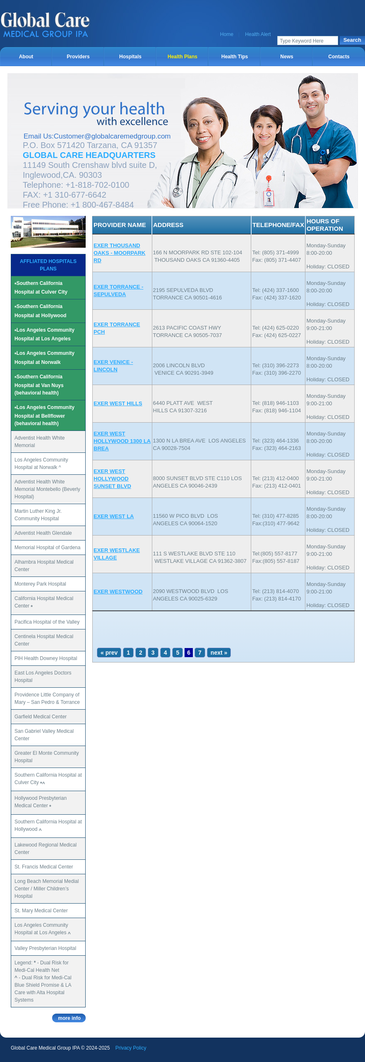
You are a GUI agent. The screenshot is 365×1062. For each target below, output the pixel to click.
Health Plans (182, 57)
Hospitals (130, 57)
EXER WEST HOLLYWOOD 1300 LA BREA (122, 441)
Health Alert (258, 34)
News (286, 57)
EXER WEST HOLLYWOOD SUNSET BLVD (112, 478)
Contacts (338, 57)
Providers (78, 57)
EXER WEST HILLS (118, 403)
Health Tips (234, 57)
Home (226, 34)
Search (352, 40)
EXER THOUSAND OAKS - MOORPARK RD (119, 252)
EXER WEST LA (114, 516)
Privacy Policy (130, 1048)
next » (219, 652)
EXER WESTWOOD (118, 591)
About (26, 57)
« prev (109, 652)
